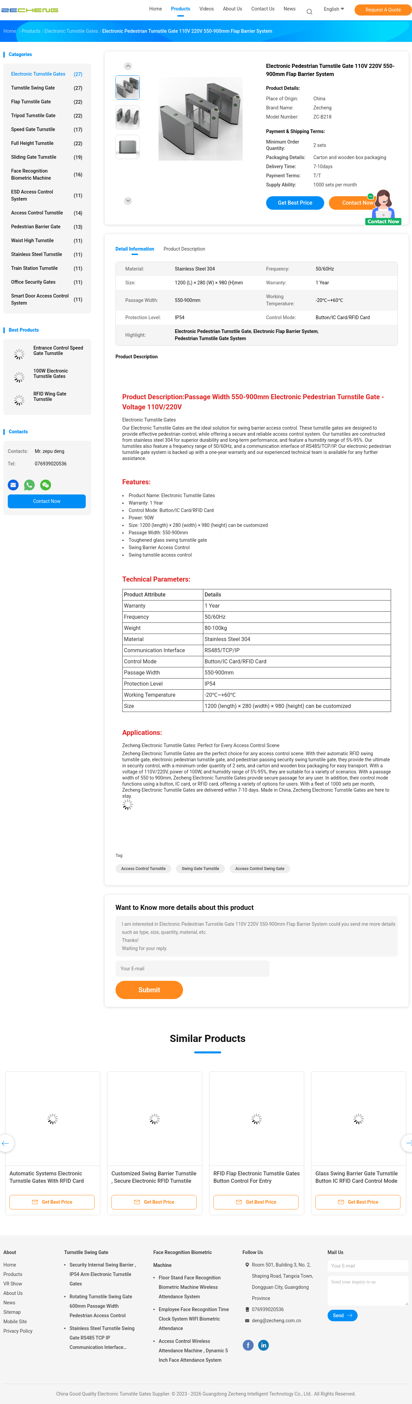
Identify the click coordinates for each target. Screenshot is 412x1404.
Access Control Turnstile (46, 213)
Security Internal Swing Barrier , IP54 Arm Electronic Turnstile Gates (103, 1274)
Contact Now (46, 501)
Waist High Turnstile (46, 240)
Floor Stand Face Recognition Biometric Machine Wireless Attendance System (190, 1287)
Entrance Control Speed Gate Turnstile (58, 350)
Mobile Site (15, 1321)
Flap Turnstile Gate (46, 102)
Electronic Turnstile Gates (46, 74)
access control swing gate (259, 868)
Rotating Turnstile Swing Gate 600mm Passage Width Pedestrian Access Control (101, 1306)
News (9, 1302)
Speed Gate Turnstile (46, 129)
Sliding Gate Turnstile (46, 157)
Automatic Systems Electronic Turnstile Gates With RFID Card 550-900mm (46, 1181)
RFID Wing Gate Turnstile (49, 396)
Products (12, 1274)
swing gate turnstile (200, 868)
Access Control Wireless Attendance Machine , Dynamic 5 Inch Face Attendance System (193, 1350)
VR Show (12, 1283)
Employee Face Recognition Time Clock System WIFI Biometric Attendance (194, 1319)
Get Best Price (295, 203)
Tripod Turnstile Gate (46, 115)
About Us (13, 1293)
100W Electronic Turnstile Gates (50, 373)
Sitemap (12, 1312)
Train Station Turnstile (46, 268)
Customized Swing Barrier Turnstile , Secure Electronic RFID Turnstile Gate (154, 1181)
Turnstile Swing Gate (46, 88)
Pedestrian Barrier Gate (46, 227)
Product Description (184, 249)
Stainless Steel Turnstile (46, 254)
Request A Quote (383, 9)
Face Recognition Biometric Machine (46, 174)
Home (9, 1265)
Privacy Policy (17, 1331)
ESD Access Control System (46, 195)
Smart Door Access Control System (46, 299)
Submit (149, 990)
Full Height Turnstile (46, 143)
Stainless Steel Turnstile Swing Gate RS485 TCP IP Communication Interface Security (102, 1339)
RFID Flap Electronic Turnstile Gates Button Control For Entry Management (256, 1181)
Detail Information (134, 249)
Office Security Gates (46, 282)
